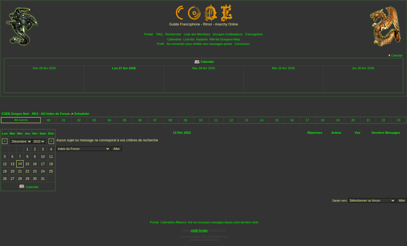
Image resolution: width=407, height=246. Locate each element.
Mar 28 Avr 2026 (203, 68)
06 (140, 120)
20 (353, 120)
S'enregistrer (254, 34)
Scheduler (81, 113)
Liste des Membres (197, 34)
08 (170, 120)
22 (383, 120)
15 (276, 120)
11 (216, 120)
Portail (148, 34)
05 (124, 120)
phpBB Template (199, 230)
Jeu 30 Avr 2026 (363, 68)
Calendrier (174, 39)
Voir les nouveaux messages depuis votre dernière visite (223, 222)
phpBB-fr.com (211, 239)
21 (368, 120)
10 (200, 120)
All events (21, 120)
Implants (202, 39)
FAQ (159, 34)
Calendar (395, 55)
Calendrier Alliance (174, 222)
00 (48, 120)
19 (337, 120)
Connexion (242, 44)
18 (322, 120)
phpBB (195, 236)
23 (398, 120)
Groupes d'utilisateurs (228, 34)
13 (246, 120)
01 (63, 120)
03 (94, 120)
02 (79, 120)
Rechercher (173, 34)
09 (185, 120)
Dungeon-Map (230, 39)
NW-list (214, 39)
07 (155, 120)
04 (109, 120)
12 (231, 120)
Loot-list (188, 39)
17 (307, 120)
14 (261, 120)
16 (292, 120)
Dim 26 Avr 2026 (44, 68)
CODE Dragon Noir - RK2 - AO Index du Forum (35, 113)
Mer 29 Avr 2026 (283, 68)
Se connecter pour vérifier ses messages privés (199, 44)
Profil (160, 44)
